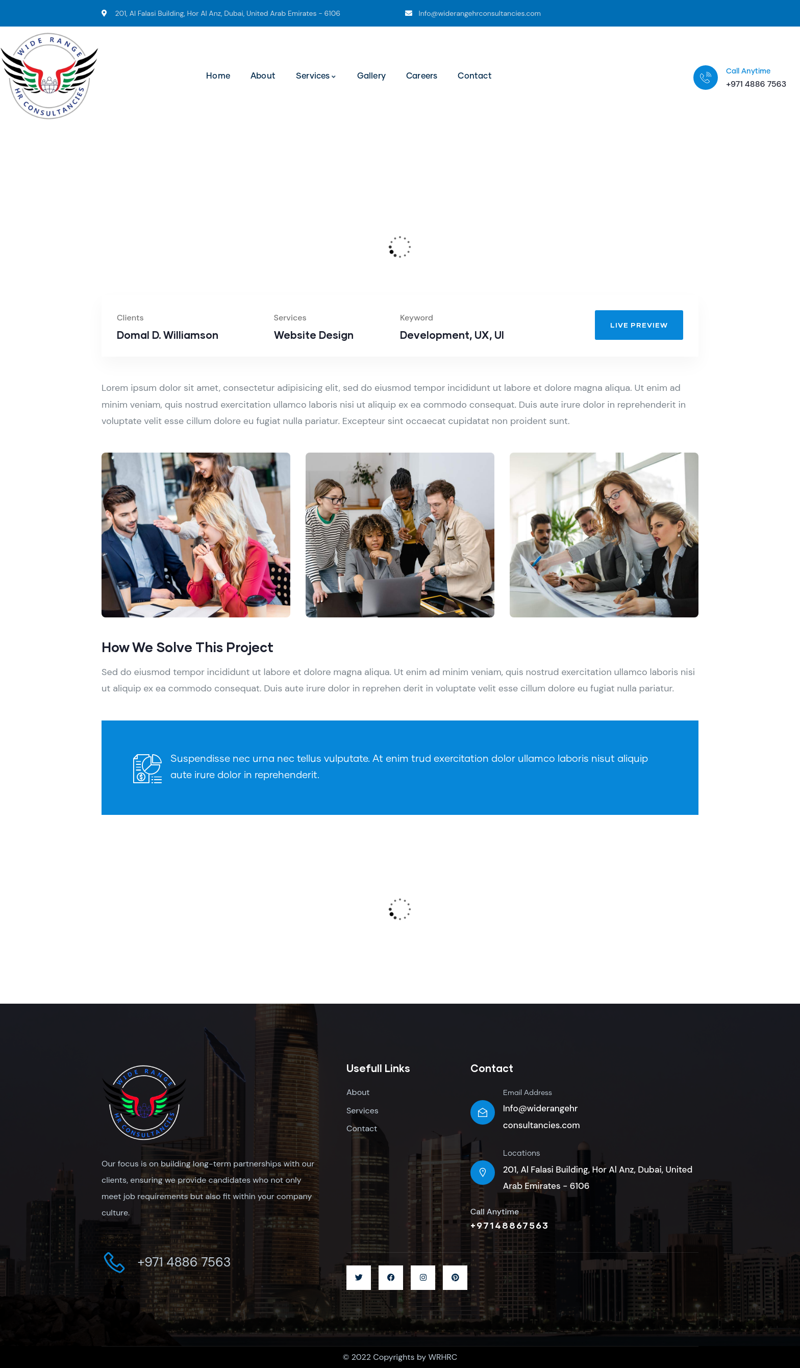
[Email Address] (482, 1112)
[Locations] (482, 1172)
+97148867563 (509, 1225)
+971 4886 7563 (756, 84)
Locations (521, 1153)
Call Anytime (748, 71)
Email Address (527, 1093)
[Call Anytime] (705, 77)
